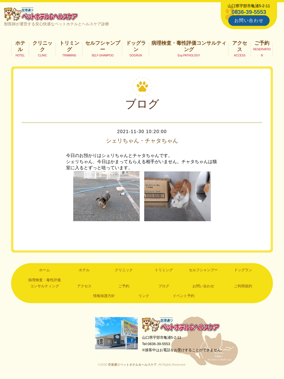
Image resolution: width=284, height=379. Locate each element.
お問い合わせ (249, 20)
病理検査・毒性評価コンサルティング (188, 46)
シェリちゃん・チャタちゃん (142, 141)
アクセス (239, 46)
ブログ (163, 286)
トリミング (69, 46)
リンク (143, 296)
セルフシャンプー (102, 46)
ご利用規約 (243, 286)
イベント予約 (183, 296)
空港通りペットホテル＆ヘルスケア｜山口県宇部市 (41, 14)
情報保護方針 (104, 296)
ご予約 (261, 43)
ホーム (44, 270)
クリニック (42, 46)
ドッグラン (136, 46)
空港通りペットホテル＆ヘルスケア (181, 324)
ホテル (20, 46)
